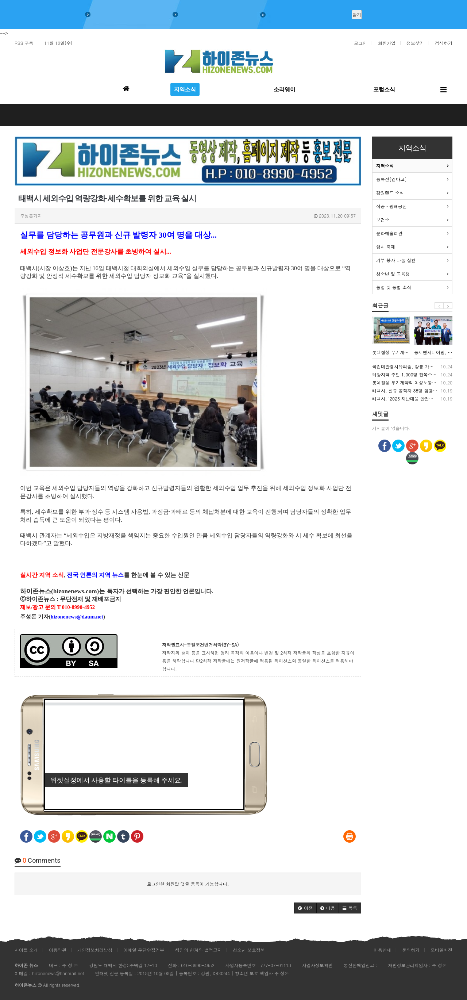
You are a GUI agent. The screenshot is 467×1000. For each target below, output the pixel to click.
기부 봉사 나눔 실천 (396, 260)
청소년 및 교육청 (393, 274)
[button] (305, 908)
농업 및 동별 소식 (393, 287)
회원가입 (386, 43)
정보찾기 (415, 43)
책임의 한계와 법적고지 (198, 950)
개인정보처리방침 (94, 950)
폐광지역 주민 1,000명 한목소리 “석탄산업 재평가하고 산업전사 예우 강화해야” (412, 375)
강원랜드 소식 (390, 192)
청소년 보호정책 (249, 950)
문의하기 (411, 950)
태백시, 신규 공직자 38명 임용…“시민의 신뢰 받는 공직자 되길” (412, 391)
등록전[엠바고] (391, 179)
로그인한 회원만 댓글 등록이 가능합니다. (188, 884)
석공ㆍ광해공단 (391, 206)
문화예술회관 (389, 233)
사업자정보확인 (317, 965)
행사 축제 (385, 247)
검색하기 (443, 43)
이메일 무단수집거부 (143, 950)
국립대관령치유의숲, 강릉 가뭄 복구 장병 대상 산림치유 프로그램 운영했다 (412, 367)
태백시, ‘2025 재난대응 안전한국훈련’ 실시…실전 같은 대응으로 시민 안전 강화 (412, 399)
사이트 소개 (26, 950)
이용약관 (57, 950)
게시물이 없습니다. (391, 428)
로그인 (360, 43)
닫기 (356, 14)
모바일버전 (441, 950)
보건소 (382, 220)
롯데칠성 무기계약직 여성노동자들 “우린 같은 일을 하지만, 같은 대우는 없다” (412, 383)
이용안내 (382, 950)
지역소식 (385, 165)
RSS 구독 (24, 43)
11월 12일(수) (58, 43)
